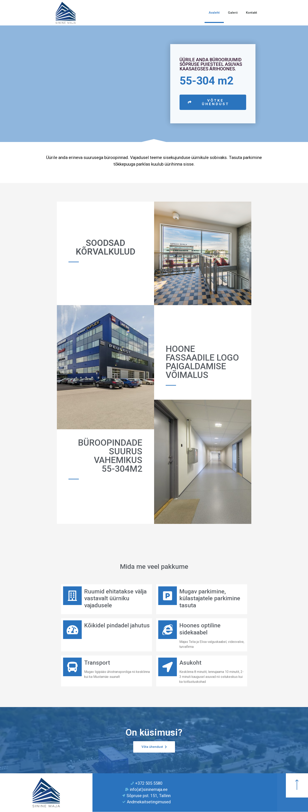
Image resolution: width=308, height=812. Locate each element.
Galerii (233, 12)
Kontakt (251, 12)
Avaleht (214, 12)
